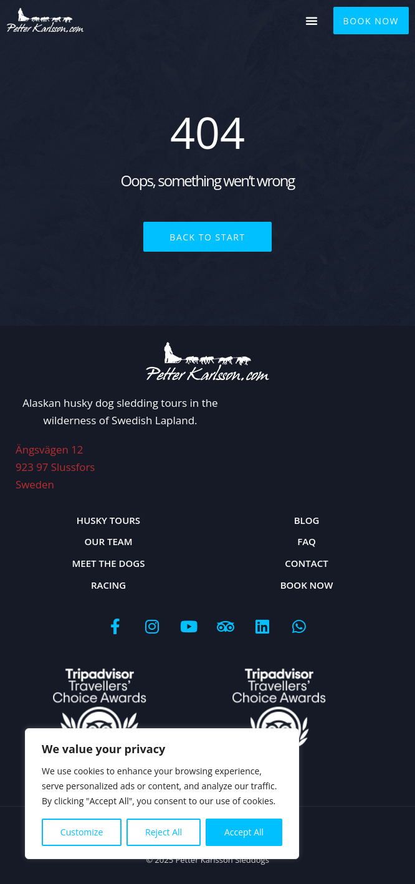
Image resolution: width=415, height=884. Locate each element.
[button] (311, 20)
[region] (162, 793)
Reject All (163, 832)
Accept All (244, 832)
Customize (81, 832)
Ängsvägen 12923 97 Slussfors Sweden (56, 466)
